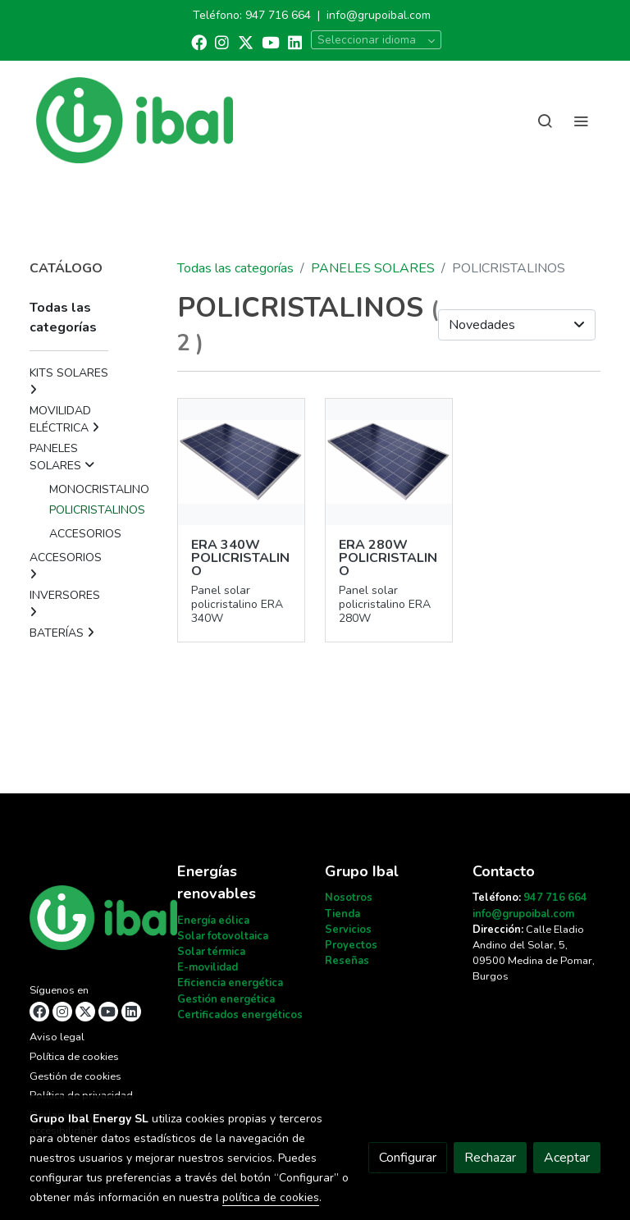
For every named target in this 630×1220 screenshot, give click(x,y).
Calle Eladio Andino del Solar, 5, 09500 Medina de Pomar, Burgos (533, 953)
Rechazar (490, 1158)
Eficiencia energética (230, 983)
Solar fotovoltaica (222, 936)
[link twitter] (245, 41)
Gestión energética (226, 999)
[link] (134, 120)
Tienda (342, 914)
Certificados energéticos (240, 1015)
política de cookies (270, 1197)
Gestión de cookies (75, 1076)
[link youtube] (271, 41)
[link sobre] (94, 921)
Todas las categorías (235, 268)
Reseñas (347, 960)
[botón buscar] (544, 120)
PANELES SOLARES (373, 268)
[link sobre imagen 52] (241, 462)
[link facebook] (199, 41)
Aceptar (567, 1158)
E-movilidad (207, 967)
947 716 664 (278, 15)
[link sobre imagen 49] (389, 462)
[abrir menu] (580, 120)
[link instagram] (222, 41)
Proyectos (351, 945)
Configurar (407, 1158)
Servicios (348, 929)
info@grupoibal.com (378, 15)
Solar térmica (211, 951)
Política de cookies (74, 1056)
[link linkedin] (295, 41)
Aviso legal (57, 1037)
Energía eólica (213, 920)
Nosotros (348, 897)
